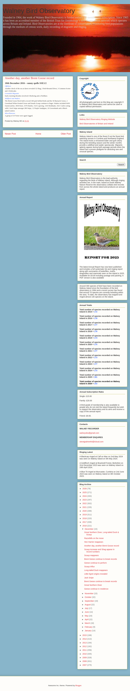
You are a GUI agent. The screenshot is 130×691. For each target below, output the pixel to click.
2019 (85, 514)
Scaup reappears (91, 555)
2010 (85, 654)
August (88, 605)
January (88, 631)
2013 (85, 643)
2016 (85, 526)
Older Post (66, 134)
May (87, 616)
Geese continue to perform (95, 563)
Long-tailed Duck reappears (96, 570)
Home (38, 134)
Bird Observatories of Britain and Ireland (96, 124)
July (87, 608)
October (88, 597)
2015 (85, 635)
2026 (85, 489)
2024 (85, 496)
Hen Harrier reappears (93, 542)
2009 (85, 657)
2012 (85, 646)
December (89, 529)
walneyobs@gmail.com (89, 433)
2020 (85, 511)
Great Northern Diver (93, 585)
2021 (85, 507)
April (87, 619)
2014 (85, 639)
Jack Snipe (88, 578)
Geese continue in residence (96, 589)
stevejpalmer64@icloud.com (91, 442)
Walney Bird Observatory (39, 10)
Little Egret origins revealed (95, 574)
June (87, 612)
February (89, 627)
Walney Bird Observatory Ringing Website (97, 119)
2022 (85, 503)
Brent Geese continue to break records (100, 559)
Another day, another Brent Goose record (101, 546)
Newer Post (10, 134)
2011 (85, 650)
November (89, 593)
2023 (85, 500)
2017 (85, 522)
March (88, 623)
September (89, 601)
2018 (85, 518)
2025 (85, 492)
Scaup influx (89, 566)
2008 (85, 661)
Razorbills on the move (94, 538)
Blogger (78, 685)
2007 (85, 665)
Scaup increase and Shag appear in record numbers (99, 550)
